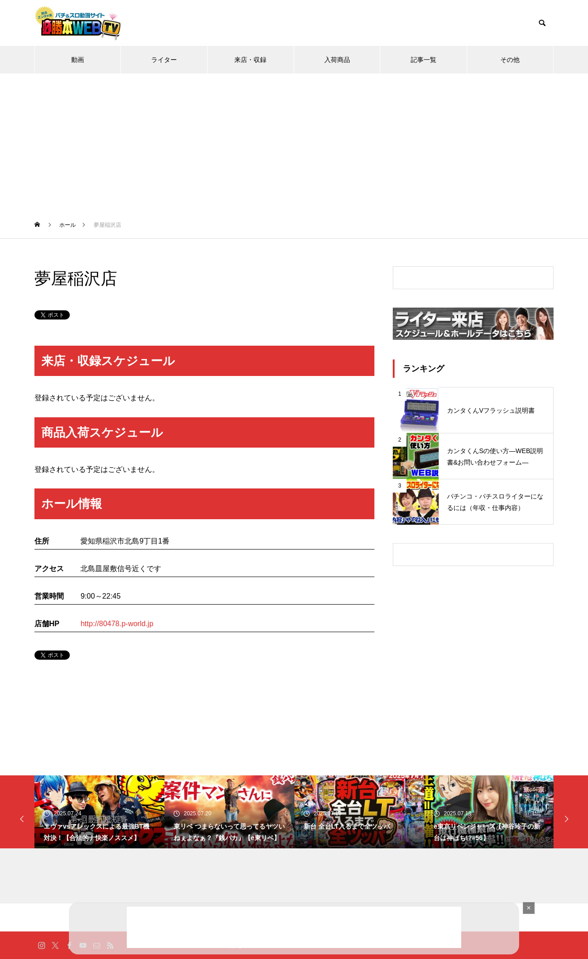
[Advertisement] (294, 142)
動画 (77, 59)
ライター (164, 59)
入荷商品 (337, 59)
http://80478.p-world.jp (116, 624)
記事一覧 (423, 59)
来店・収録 (250, 59)
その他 (510, 59)
